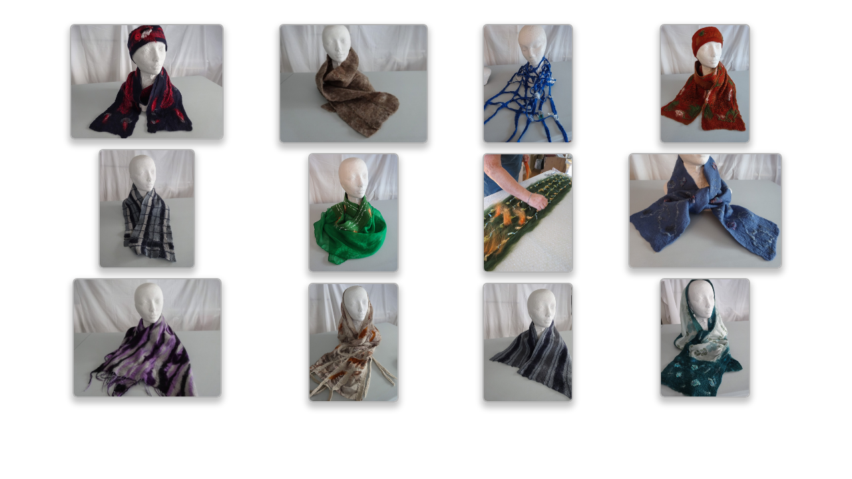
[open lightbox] (146, 82)
